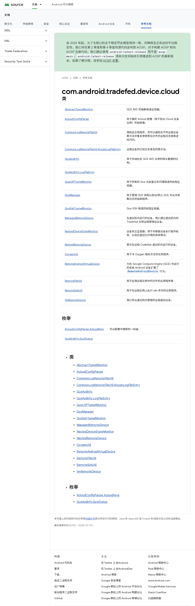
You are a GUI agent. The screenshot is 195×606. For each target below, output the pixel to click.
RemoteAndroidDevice (143, 271)
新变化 (8, 24)
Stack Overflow (157, 592)
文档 (7, 15)
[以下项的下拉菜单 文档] (42, 4)
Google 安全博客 (111, 580)
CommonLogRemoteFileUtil (81, 132)
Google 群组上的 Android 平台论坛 (121, 586)
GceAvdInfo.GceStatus (79, 338)
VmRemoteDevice (75, 300)
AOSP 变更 (110, 61)
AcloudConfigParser (77, 119)
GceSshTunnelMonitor (78, 208)
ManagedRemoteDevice (79, 218)
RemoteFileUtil (73, 281)
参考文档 (87, 77)
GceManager (72, 195)
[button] (22, 30)
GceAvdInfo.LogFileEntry (80, 172)
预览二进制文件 (63, 580)
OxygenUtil (71, 254)
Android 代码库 (63, 562)
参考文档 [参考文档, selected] (146, 24)
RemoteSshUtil (73, 290)
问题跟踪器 (154, 598)
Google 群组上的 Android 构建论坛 (121, 592)
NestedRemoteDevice (78, 244)
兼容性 (84, 24)
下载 (56, 574)
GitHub (58, 598)
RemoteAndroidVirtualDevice (82, 264)
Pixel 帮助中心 (156, 568)
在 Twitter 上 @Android (114, 562)
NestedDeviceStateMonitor (81, 231)
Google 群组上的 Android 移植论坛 (121, 598)
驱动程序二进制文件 (66, 592)
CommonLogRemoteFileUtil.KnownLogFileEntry (93, 149)
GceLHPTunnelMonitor (78, 182)
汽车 (128, 24)
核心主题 (64, 24)
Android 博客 (108, 574)
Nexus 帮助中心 (157, 574)
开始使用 (28, 24)
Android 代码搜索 (62, 4)
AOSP (65, 77)
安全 (46, 24)
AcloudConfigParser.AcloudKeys (84, 329)
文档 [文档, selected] (34, 4)
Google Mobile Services (162, 586)
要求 (56, 568)
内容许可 (90, 518)
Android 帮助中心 (158, 562)
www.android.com (159, 580)
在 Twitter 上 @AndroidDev (117, 568)
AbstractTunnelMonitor (79, 109)
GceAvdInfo (72, 159)
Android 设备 (107, 24)
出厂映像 (59, 586)
